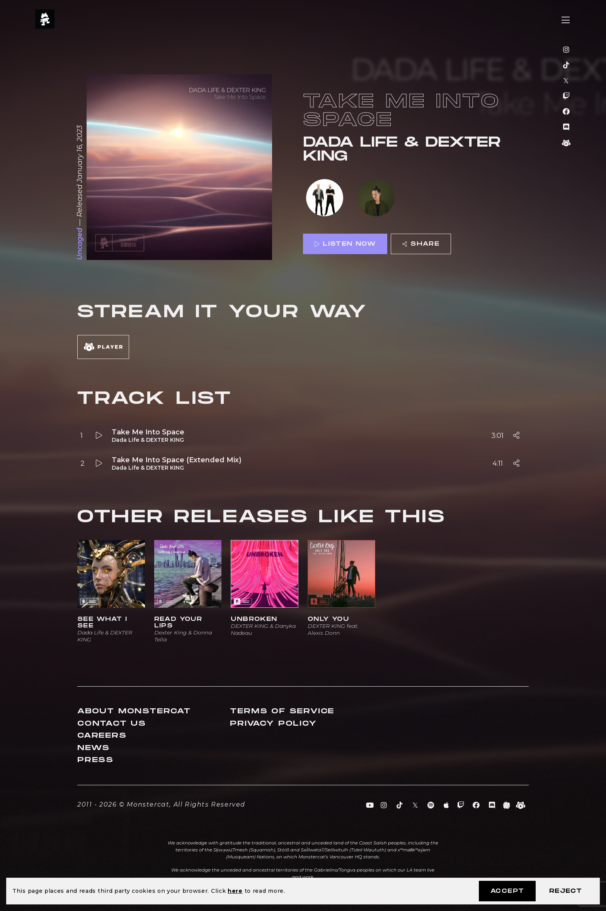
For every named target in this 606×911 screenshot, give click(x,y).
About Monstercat (134, 711)
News (93, 748)
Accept (507, 891)
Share (420, 244)
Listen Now (345, 244)
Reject (565, 891)
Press (95, 760)
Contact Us (111, 724)
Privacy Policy (273, 724)
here (235, 890)
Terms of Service (282, 711)
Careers (102, 736)
